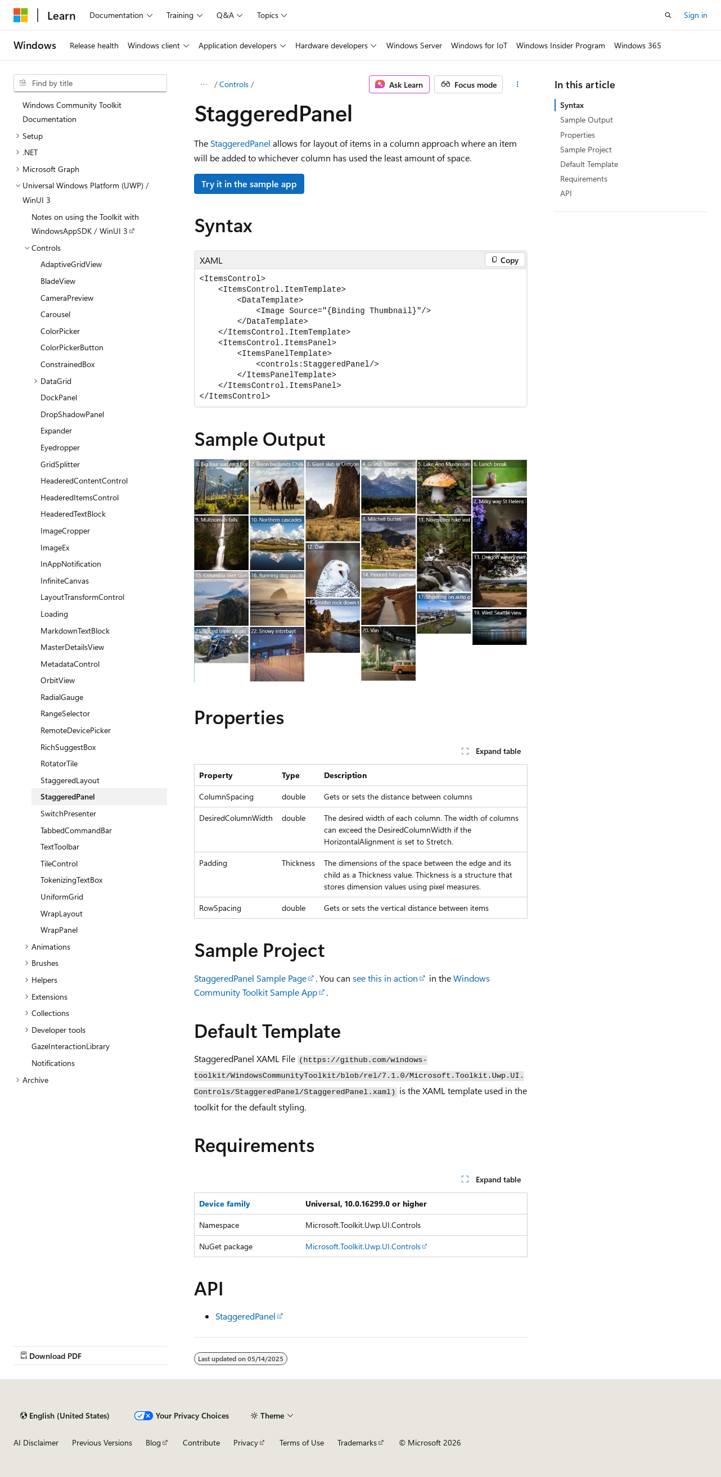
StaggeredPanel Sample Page (250, 978)
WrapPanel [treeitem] (59, 929)
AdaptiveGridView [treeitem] (71, 264)
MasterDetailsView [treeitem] (72, 647)
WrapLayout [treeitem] (61, 913)
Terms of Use (302, 1442)
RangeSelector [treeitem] (65, 713)
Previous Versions (102, 1442)
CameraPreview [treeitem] (66, 297)
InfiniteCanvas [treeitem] (64, 580)
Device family (224, 1203)
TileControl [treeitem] (59, 863)
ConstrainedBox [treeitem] (67, 364)
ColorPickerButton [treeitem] (71, 347)
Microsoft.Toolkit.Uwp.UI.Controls (363, 1246)
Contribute (201, 1442)
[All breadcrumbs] (204, 84)
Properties (577, 134)
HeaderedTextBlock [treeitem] (73, 513)
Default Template (589, 164)
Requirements (583, 178)
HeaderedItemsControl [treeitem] (79, 497)
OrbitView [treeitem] (57, 680)
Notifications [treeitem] (53, 1063)
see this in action (385, 978)
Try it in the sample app (249, 183)
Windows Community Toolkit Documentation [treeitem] (71, 112)
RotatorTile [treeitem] (59, 763)
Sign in (696, 15)
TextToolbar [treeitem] (59, 846)
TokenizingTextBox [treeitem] (71, 879)
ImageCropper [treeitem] (65, 530)
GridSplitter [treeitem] (60, 464)
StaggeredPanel (240, 143)
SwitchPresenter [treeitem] (68, 813)
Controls (234, 84)
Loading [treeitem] (54, 613)
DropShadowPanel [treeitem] (72, 414)
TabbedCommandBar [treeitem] (76, 830)
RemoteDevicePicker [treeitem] (75, 730)
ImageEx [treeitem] (54, 547)
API (566, 193)
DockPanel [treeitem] (58, 397)
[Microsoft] (20, 15)
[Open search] (668, 15)
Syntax (572, 105)
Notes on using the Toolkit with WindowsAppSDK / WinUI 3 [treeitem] (85, 224)
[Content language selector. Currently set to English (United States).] (64, 1416)
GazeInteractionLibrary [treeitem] (70, 1046)
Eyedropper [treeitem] (60, 447)
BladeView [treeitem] (57, 280)
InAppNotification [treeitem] (70, 563)
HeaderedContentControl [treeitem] (84, 480)
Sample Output (586, 119)
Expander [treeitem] (56, 430)
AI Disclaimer (35, 1442)
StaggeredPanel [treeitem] (67, 796)
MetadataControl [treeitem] (70, 663)
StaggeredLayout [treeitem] (70, 780)
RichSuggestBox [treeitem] (68, 747)
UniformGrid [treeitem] (61, 896)
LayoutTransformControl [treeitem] (82, 596)
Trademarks (357, 1442)
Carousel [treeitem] (55, 314)
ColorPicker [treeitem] (60, 331)
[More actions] (517, 84)
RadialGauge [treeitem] (61, 697)
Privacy (245, 1442)
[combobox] (90, 83)
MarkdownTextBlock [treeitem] (75, 630)
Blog (153, 1442)
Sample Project (586, 149)
